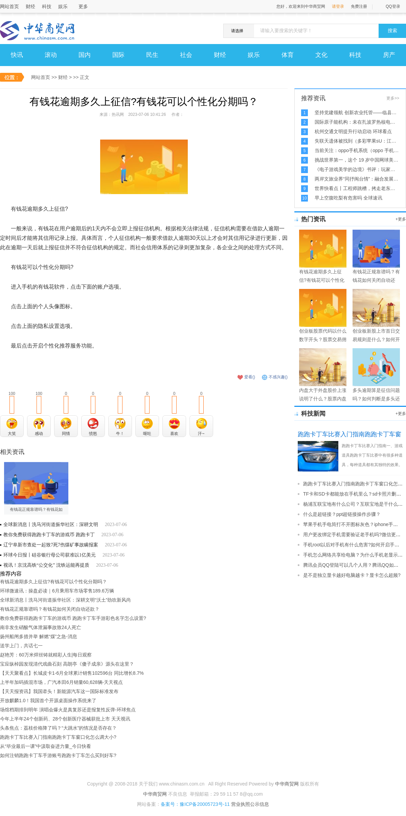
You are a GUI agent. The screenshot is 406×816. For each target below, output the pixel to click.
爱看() (249, 377)
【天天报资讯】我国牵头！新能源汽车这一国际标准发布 (59, 691)
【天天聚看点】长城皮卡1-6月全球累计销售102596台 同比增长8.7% (72, 673)
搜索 (392, 30)
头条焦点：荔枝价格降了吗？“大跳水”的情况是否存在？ (58, 728)
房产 (389, 54)
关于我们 (148, 784)
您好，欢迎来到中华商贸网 (300, 6)
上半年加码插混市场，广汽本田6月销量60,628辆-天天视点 (61, 682)
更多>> (392, 98)
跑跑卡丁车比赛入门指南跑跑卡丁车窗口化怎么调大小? (58, 737)
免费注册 (359, 6)
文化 (321, 54)
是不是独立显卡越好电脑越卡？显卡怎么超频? (352, 575)
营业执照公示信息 (249, 804)
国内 (84, 54)
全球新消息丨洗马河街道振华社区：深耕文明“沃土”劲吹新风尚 (65, 600)
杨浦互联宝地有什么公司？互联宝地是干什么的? (354, 504)
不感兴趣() (278, 377)
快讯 (17, 54)
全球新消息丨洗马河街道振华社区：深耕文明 (50, 524)
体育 (287, 54)
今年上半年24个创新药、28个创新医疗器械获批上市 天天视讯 (65, 718)
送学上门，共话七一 (21, 645)
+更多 (401, 219)
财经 (30, 6)
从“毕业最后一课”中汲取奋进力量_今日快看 (45, 746)
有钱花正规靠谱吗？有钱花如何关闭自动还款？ (49, 609)
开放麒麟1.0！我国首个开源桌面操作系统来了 (48, 700)
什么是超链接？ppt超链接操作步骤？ (342, 514)
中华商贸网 (287, 784)
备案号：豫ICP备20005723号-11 (195, 804)
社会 (186, 54)
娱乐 (63, 6)
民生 (152, 54)
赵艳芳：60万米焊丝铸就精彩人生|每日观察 (46, 654)
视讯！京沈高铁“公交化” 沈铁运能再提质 (46, 565)
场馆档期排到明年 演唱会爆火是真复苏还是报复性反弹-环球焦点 (68, 709)
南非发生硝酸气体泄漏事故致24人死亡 (40, 627)
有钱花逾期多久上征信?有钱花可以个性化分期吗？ (53, 581)
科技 (46, 6)
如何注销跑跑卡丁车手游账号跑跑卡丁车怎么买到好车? (58, 755)
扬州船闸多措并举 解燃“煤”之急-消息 (38, 636)
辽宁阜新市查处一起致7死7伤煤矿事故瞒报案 (50, 544)
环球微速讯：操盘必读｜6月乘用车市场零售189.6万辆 (57, 590)
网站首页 (9, 6)
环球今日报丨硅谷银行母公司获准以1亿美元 (49, 555)
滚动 (51, 54)
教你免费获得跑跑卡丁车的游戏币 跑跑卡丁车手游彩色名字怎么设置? (73, 618)
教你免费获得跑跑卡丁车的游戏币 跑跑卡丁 (49, 534)
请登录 (338, 6)
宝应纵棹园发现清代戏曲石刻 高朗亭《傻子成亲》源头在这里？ (67, 664)
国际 (118, 54)
